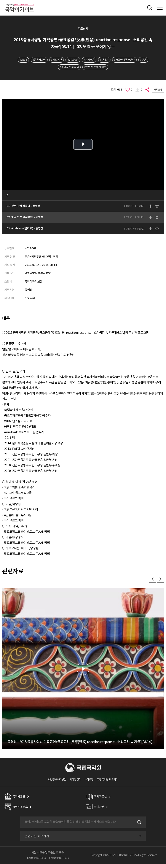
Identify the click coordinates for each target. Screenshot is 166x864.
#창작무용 (89, 59)
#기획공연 (56, 59)
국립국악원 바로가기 (107, 779)
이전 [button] (152, 579)
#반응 (143, 59)
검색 (139, 822)
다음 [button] (160, 579)
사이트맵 (89, 779)
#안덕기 (104, 59)
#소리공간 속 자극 (69, 67)
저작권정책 (75, 779)
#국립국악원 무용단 (124, 59)
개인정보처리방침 (57, 779)
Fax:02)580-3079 (59, 858)
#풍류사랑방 (39, 59)
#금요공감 (72, 59)
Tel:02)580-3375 (36, 858)
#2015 (23, 59)
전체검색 (149, 7)
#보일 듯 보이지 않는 (95, 67)
